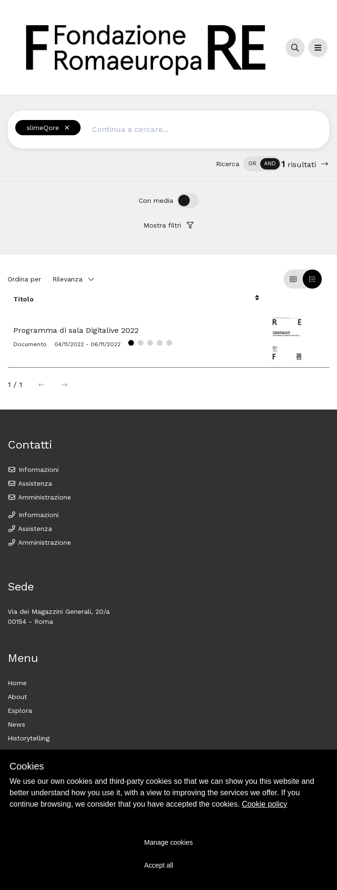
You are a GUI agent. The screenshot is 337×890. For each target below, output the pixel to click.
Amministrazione (39, 497)
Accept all (159, 865)
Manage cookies (168, 842)
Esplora (20, 710)
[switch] (262, 163)
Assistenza (30, 483)
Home (17, 683)
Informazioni (33, 469)
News (16, 724)
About (17, 696)
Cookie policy (264, 804)
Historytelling (29, 738)
